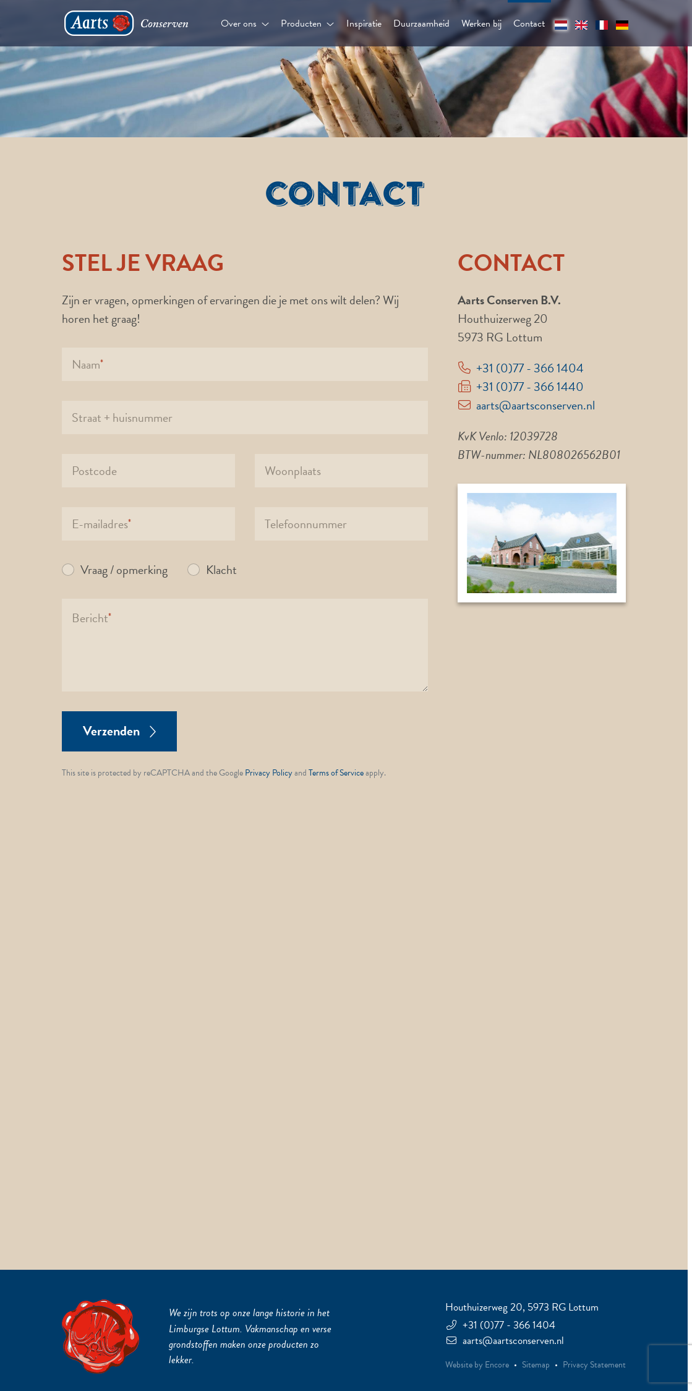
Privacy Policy (269, 773)
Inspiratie (364, 23)
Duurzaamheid (421, 23)
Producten (307, 23)
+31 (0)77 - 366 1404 (530, 368)
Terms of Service (336, 773)
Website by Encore (477, 1365)
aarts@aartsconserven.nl (535, 405)
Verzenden (119, 731)
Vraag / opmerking (124, 569)
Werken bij (481, 23)
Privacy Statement (594, 1365)
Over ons (245, 23)
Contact (529, 23)
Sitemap (536, 1365)
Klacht (221, 569)
